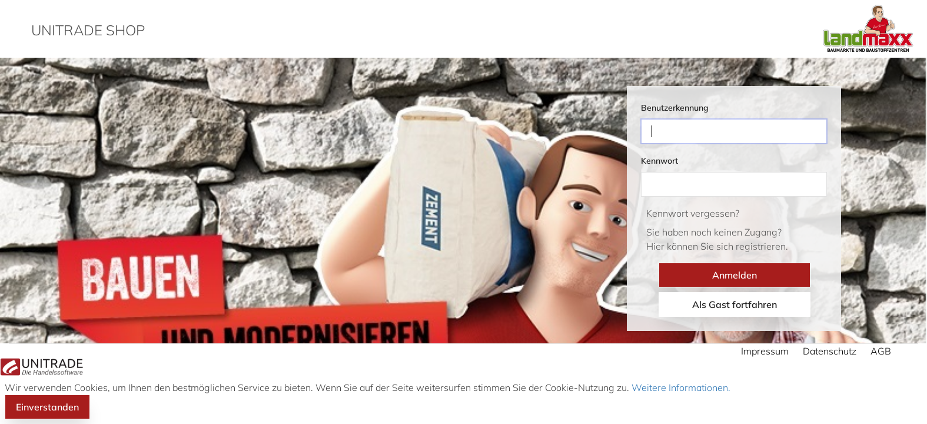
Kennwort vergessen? (692, 213)
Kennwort (659, 160)
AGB (880, 351)
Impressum (765, 351)
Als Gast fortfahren (734, 304)
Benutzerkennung (675, 107)
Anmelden (734, 275)
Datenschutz (829, 351)
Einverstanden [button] (47, 407)
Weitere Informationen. (679, 387)
